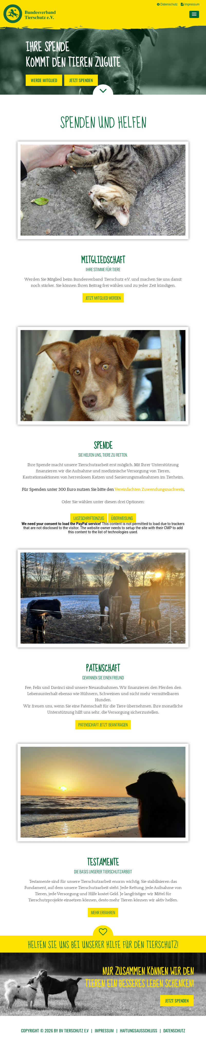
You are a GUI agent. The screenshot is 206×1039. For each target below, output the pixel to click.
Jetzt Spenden (177, 1001)
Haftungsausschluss (138, 1030)
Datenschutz (167, 4)
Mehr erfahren (103, 912)
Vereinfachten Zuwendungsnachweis (149, 489)
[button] (194, 14)
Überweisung (122, 518)
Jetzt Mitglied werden (103, 298)
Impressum (190, 4)
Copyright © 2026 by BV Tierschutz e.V (55, 1030)
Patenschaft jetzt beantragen (103, 725)
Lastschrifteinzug (88, 518)
